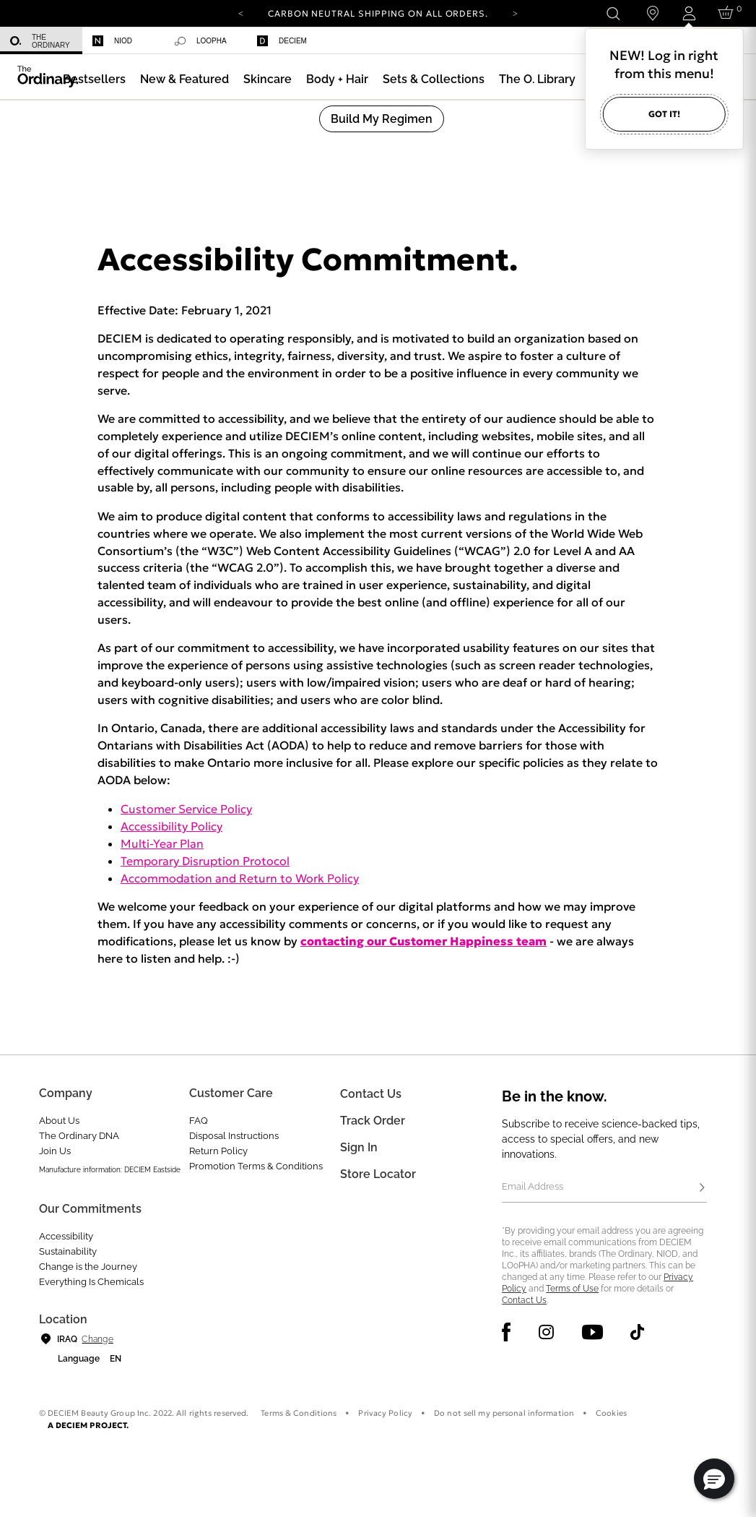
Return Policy (218, 1151)
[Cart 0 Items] (728, 13)
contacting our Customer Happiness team (423, 941)
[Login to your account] (688, 13)
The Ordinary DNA (79, 1135)
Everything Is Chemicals (91, 1281)
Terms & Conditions (298, 1413)
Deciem (282, 40)
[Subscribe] (702, 1188)
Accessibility (66, 1236)
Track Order (372, 1120)
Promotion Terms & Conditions (256, 1166)
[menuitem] (41, 40)
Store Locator (378, 1174)
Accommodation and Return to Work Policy (240, 878)
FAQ (198, 1120)
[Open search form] (612, 13)
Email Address (532, 1186)
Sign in (359, 1147)
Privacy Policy (385, 1413)
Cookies (611, 1413)
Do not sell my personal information (504, 1413)
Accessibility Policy (171, 826)
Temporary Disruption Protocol (205, 861)
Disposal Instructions (234, 1135)
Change (97, 1339)
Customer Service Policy (186, 809)
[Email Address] (604, 1188)
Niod (112, 40)
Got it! (664, 113)
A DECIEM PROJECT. (88, 1425)
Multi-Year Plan (162, 843)
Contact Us (524, 1300)
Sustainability (68, 1251)
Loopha (201, 41)
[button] (184, 79)
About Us (59, 1120)
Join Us (55, 1151)
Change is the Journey (88, 1266)
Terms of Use (572, 1289)
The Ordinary (40, 41)
